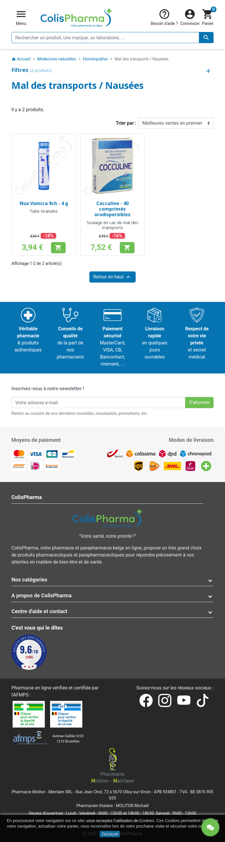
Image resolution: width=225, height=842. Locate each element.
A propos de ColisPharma (41, 595)
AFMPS (21, 695)
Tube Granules (44, 211)
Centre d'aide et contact (39, 611)
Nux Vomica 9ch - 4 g (44, 203)
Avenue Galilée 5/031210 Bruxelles (68, 738)
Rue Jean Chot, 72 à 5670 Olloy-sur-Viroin (113, 791)
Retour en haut (112, 276)
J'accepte (109, 834)
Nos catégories (29, 579)
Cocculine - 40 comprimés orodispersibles (112, 209)
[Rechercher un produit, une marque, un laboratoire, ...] (112, 37)
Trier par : (126, 123)
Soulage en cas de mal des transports (112, 225)
